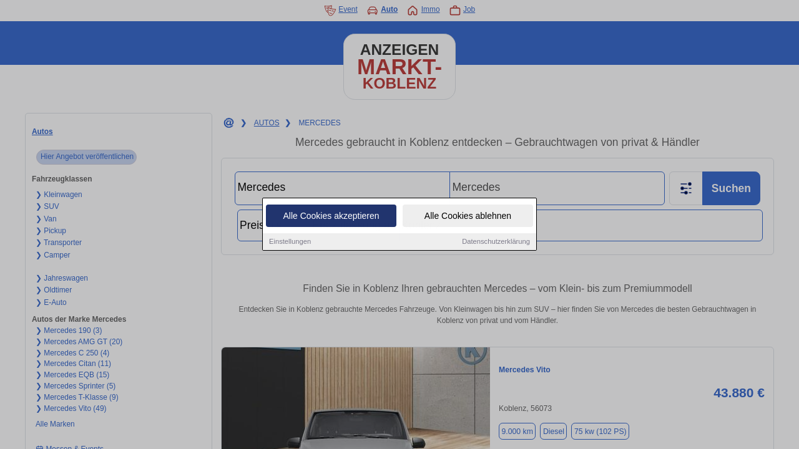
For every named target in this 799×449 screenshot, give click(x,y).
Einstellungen (290, 242)
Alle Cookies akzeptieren (331, 216)
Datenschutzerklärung (496, 242)
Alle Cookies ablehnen (467, 216)
